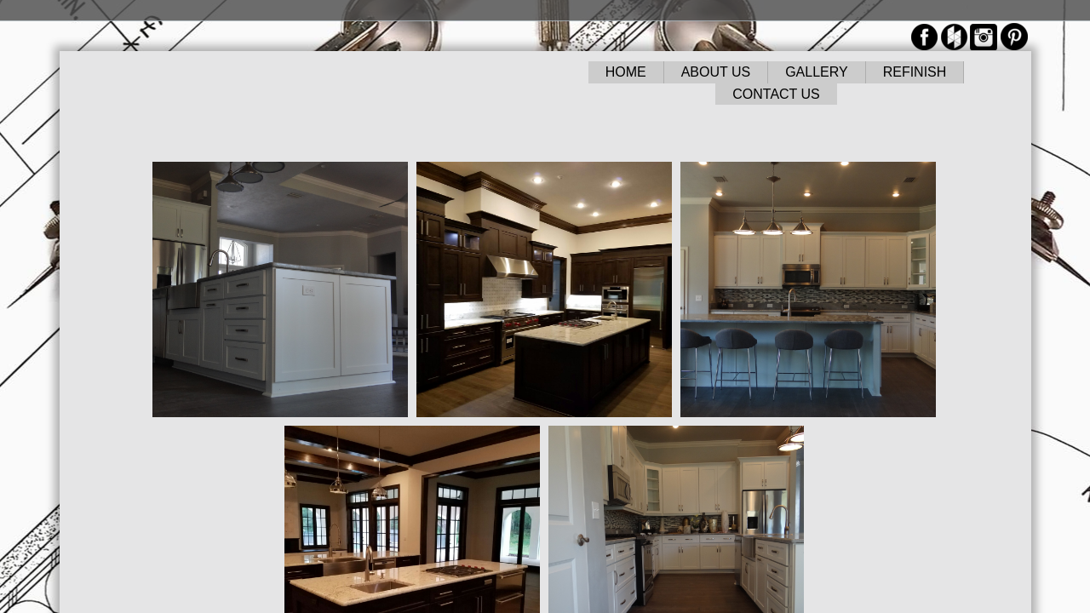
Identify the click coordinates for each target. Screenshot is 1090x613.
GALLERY (816, 72)
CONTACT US (776, 94)
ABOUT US (716, 72)
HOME (625, 72)
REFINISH (915, 72)
